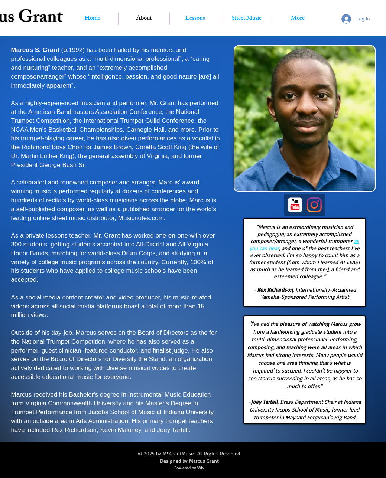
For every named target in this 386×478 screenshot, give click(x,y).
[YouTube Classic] (295, 204)
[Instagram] (314, 204)
